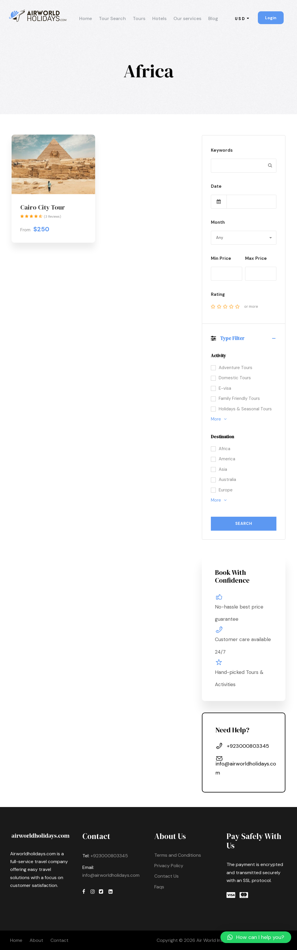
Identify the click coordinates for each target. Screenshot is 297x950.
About (36, 940)
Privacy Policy (168, 866)
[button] (255, 937)
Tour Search (112, 18)
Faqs (159, 887)
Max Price (256, 258)
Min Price (221, 258)
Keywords (222, 150)
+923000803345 (108, 856)
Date (216, 186)
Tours (139, 18)
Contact (59, 940)
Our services (187, 18)
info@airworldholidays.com (111, 875)
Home (85, 18)
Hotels (159, 18)
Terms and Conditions (177, 855)
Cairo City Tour (42, 207)
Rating (218, 294)
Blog (213, 18)
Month (218, 222)
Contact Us (166, 876)
